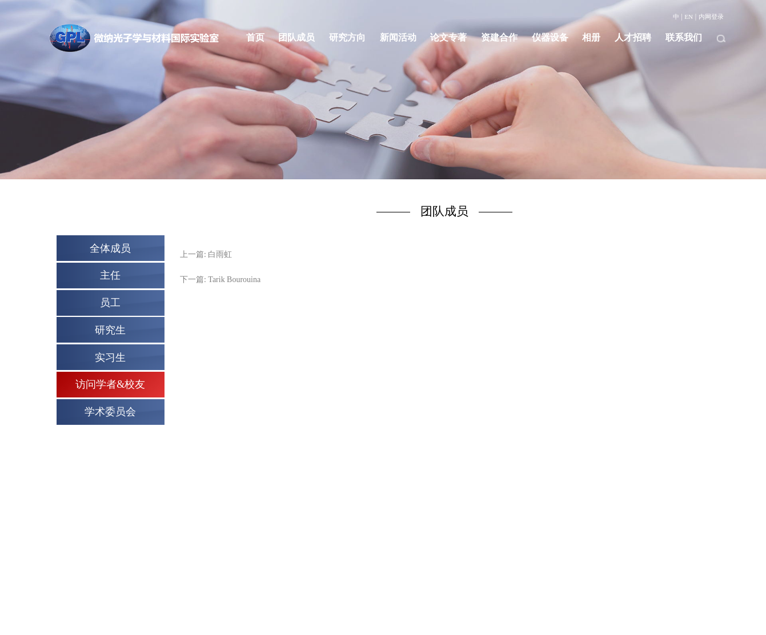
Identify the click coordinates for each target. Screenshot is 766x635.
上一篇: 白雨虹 (206, 254)
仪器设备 (550, 37)
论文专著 (448, 37)
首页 (255, 37)
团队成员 (296, 37)
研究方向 (347, 37)
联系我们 (683, 37)
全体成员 (110, 248)
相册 (591, 37)
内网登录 (711, 16)
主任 (110, 275)
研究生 (110, 330)
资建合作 (499, 37)
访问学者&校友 (110, 384)
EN (688, 16)
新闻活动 (398, 37)
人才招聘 (633, 37)
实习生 (110, 357)
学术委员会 (110, 411)
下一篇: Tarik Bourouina (220, 279)
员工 (110, 302)
